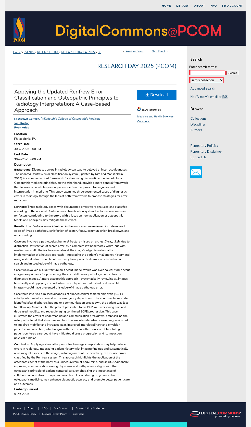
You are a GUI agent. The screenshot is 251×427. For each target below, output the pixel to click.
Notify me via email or (209, 97)
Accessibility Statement (91, 408)
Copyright (78, 414)
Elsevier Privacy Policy (54, 414)
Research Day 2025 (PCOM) (136, 65)
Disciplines (198, 124)
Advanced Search (202, 88)
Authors (196, 130)
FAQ (45, 408)
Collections (198, 118)
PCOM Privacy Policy (24, 414)
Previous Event (134, 51)
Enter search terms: (203, 67)
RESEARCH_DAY (48, 52)
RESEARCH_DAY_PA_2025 (78, 52)
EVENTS (29, 52)
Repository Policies (204, 146)
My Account (62, 408)
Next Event (158, 51)
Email (196, 172)
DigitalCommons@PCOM (139, 28)
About (31, 408)
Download (157, 95)
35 (99, 52)
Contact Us (198, 157)
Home (17, 52)
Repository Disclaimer (206, 151)
